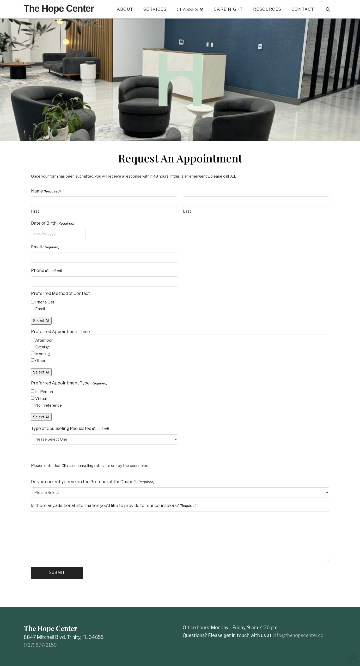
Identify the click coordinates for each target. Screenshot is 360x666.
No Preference (48, 405)
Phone (46, 270)
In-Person (44, 391)
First (35, 211)
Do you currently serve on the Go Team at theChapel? (92, 482)
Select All (41, 320)
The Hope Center (59, 8)
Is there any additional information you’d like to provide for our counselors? (114, 506)
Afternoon (44, 340)
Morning (42, 354)
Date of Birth (52, 223)
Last (187, 211)
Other (40, 360)
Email (45, 247)
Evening (42, 347)
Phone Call (44, 302)
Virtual (41, 398)
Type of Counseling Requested (70, 428)
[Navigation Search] (327, 9)
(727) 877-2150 (40, 645)
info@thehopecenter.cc (298, 635)
